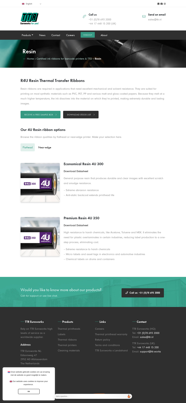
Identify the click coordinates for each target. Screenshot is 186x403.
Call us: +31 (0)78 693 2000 (142, 292)
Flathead (28, 147)
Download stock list (81, 114)
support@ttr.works (150, 351)
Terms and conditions (107, 345)
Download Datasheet (76, 171)
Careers (99, 328)
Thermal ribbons (67, 339)
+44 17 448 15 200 (99, 23)
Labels (61, 334)
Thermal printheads (69, 328)
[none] (32, 3)
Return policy (102, 339)
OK (29, 391)
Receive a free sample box (40, 114)
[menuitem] (32, 3)
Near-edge (44, 147)
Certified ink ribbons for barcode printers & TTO (64, 58)
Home (30, 58)
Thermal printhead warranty (111, 334)
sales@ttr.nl (155, 19)
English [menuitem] (29, 4)
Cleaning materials (69, 350)
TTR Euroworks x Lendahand (111, 350)
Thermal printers (67, 345)
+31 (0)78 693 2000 (100, 19)
